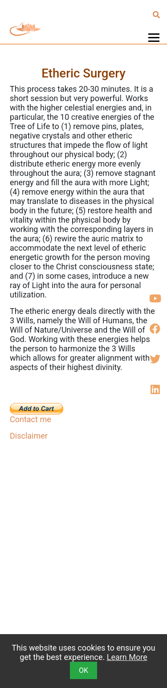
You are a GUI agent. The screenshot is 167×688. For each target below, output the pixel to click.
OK (83, 670)
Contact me (30, 419)
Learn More (127, 657)
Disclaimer (29, 435)
